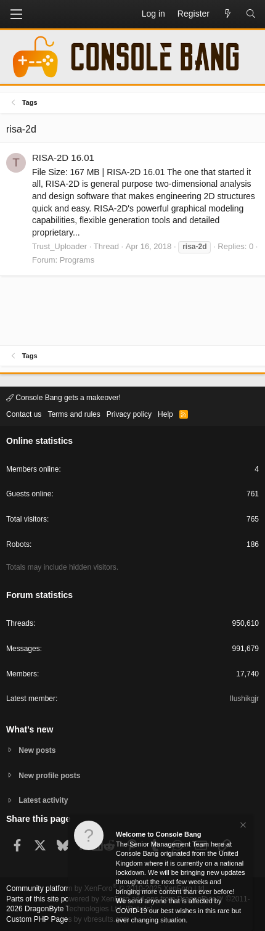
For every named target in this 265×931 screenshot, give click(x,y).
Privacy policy (129, 414)
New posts (36, 750)
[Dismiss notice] (242, 826)
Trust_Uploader (59, 246)
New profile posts (49, 775)
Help (165, 414)
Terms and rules (73, 414)
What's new (29, 729)
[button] (16, 14)
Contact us (23, 414)
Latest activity (43, 800)
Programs (77, 260)
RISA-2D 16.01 (63, 157)
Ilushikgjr (244, 698)
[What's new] (227, 14)
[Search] (251, 14)
